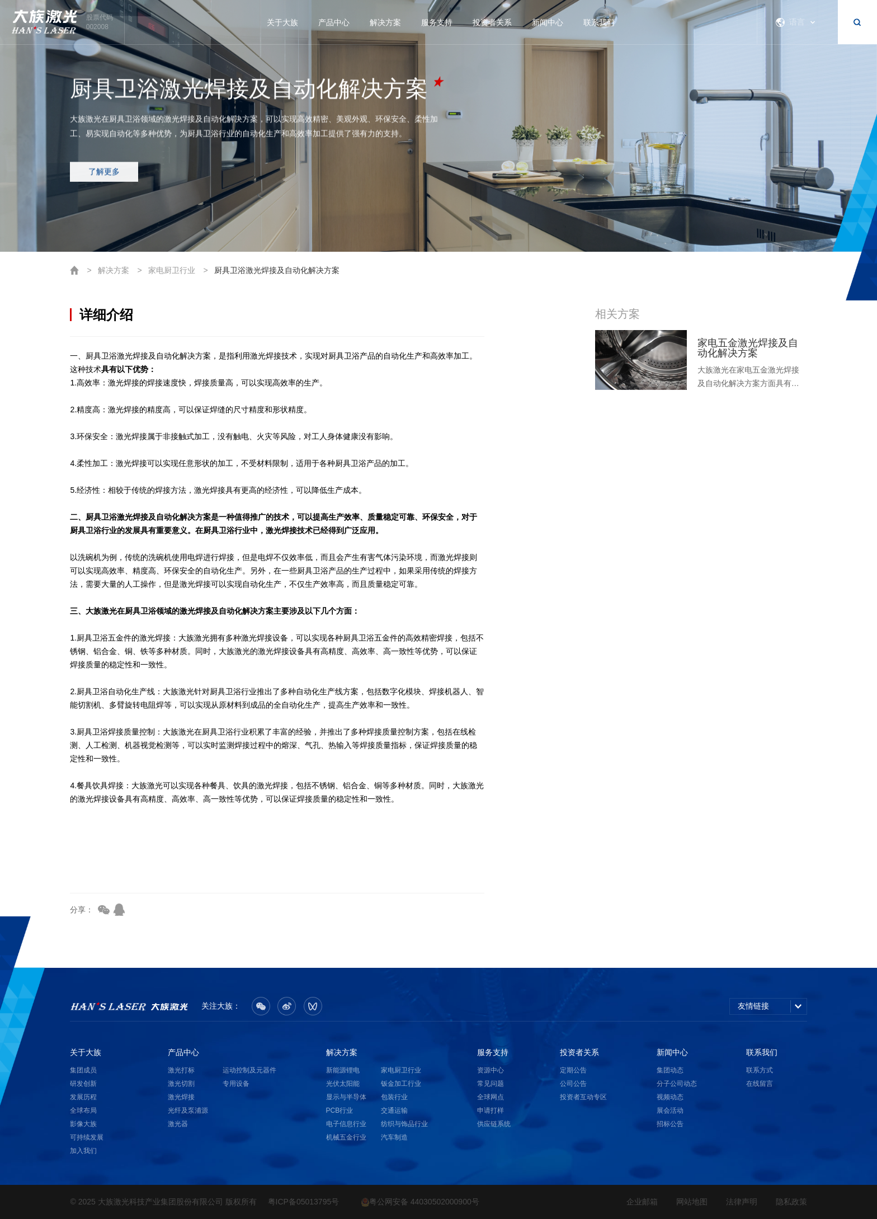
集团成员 (83, 1070)
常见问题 (490, 1084)
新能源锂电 (343, 1070)
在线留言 (759, 1084)
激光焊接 (181, 1097)
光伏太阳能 (343, 1084)
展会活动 (670, 1110)
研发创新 (83, 1084)
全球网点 (490, 1097)
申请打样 (490, 1110)
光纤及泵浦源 (188, 1110)
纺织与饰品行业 (404, 1124)
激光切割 (181, 1084)
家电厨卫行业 (171, 270)
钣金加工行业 (401, 1084)
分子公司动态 (677, 1084)
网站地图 (692, 1201)
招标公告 (670, 1124)
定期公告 (573, 1070)
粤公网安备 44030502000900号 (420, 1201)
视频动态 (670, 1097)
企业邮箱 (642, 1201)
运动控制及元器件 (249, 1070)
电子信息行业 (346, 1124)
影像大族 (83, 1124)
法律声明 (741, 1201)
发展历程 (83, 1097)
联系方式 (759, 1070)
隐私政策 (791, 1201)
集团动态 (670, 1070)
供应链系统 (494, 1124)
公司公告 (573, 1084)
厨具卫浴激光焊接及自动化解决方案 (277, 270)
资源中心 (490, 1070)
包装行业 (394, 1097)
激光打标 (181, 1070)
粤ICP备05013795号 (304, 1201)
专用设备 (236, 1084)
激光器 (178, 1124)
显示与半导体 (346, 1097)
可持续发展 (86, 1137)
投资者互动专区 (583, 1097)
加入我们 (83, 1151)
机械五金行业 (346, 1137)
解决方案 (113, 270)
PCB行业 (339, 1110)
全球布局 (83, 1110)
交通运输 (394, 1110)
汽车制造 (394, 1137)
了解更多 (104, 177)
